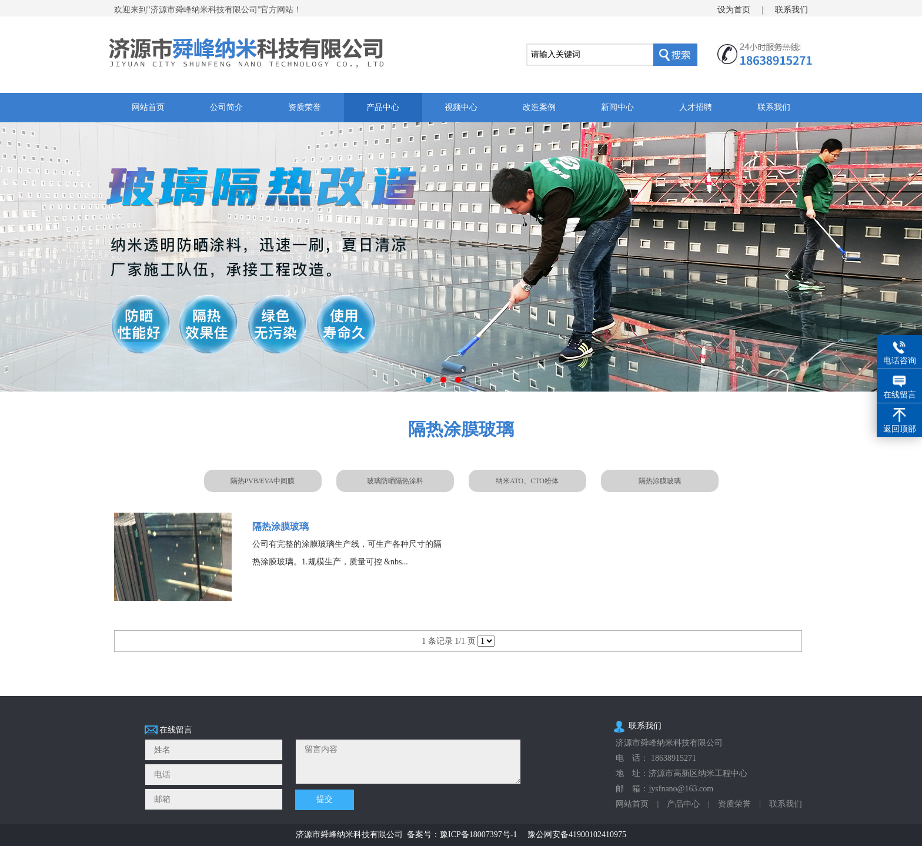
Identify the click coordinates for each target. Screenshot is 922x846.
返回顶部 (899, 428)
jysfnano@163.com (681, 788)
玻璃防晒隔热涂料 (395, 481)
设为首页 (733, 9)
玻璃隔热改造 (461, 257)
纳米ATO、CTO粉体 (527, 481)
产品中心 (382, 107)
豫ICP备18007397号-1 (478, 834)
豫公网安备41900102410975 (576, 834)
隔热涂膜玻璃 (660, 481)
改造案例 (539, 107)
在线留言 (899, 394)
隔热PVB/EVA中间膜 (262, 481)
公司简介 (226, 107)
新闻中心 (617, 107)
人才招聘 (695, 107)
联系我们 (791, 9)
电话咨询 (899, 360)
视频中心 (461, 107)
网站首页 (148, 107)
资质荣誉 (304, 107)
